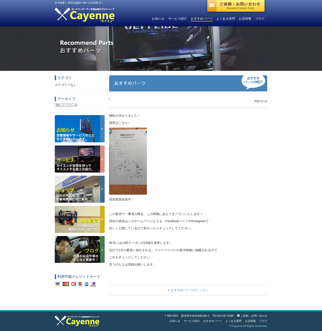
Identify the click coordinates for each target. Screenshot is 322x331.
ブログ (260, 18)
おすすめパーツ (202, 18)
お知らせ (158, 18)
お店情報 (245, 18)
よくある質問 (225, 18)
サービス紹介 (177, 18)
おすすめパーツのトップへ (189, 290)
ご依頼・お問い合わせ (253, 315)
